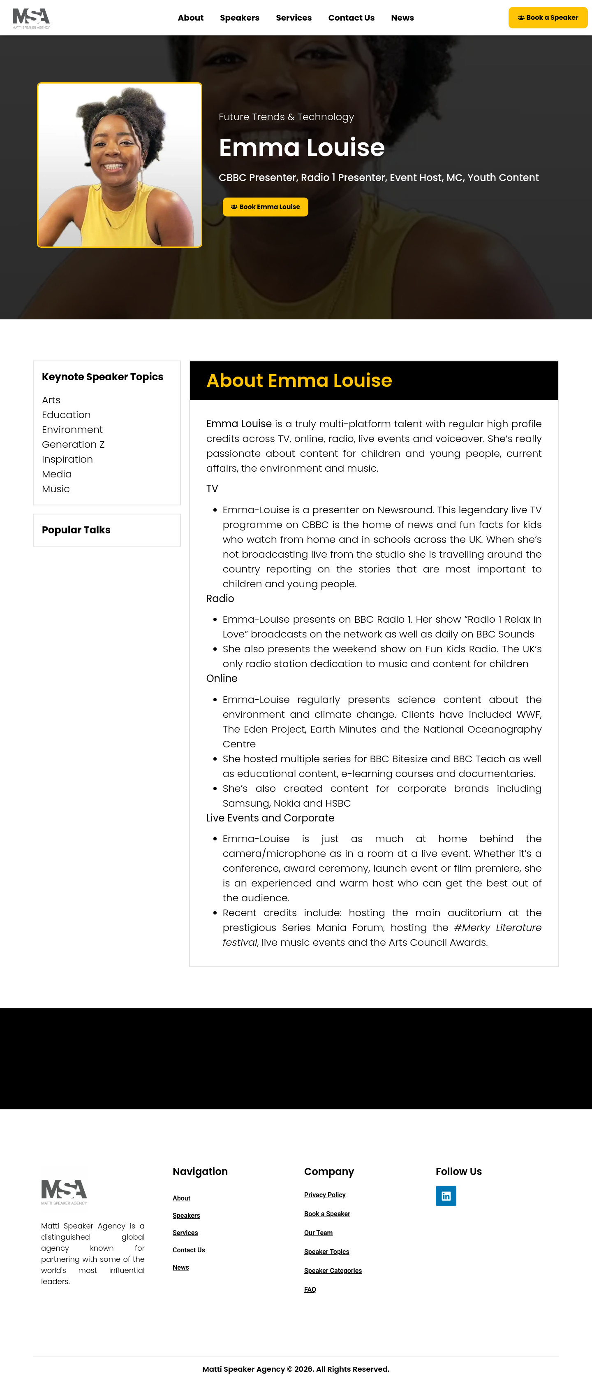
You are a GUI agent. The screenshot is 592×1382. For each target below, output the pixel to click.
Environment (72, 429)
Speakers (239, 17)
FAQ (310, 1290)
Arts (51, 400)
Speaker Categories (333, 1271)
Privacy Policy (325, 1195)
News (402, 17)
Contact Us (351, 17)
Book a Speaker (327, 1214)
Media (57, 474)
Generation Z (73, 444)
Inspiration (67, 459)
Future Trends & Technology (286, 116)
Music (56, 489)
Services (294, 17)
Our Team (318, 1233)
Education (66, 414)
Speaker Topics (326, 1252)
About (191, 17)
